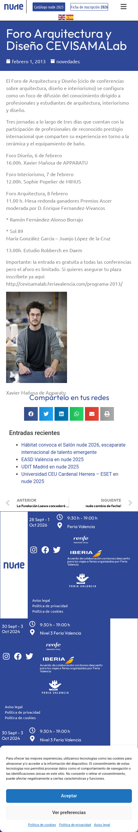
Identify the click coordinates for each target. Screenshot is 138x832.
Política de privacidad (75, 825)
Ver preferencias (69, 812)
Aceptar (69, 796)
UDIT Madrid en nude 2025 (50, 467)
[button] (124, 6)
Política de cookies (42, 825)
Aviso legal (102, 825)
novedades (68, 61)
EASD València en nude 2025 (52, 459)
